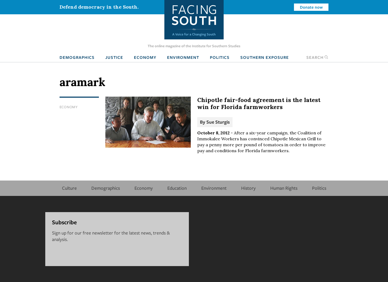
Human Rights (283, 188)
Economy (145, 57)
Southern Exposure (264, 57)
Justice (114, 57)
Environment (183, 57)
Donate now (311, 7)
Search (317, 57)
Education (177, 188)
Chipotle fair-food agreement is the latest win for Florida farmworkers (258, 103)
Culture (69, 188)
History (248, 188)
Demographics (77, 57)
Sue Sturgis (218, 122)
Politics (220, 57)
